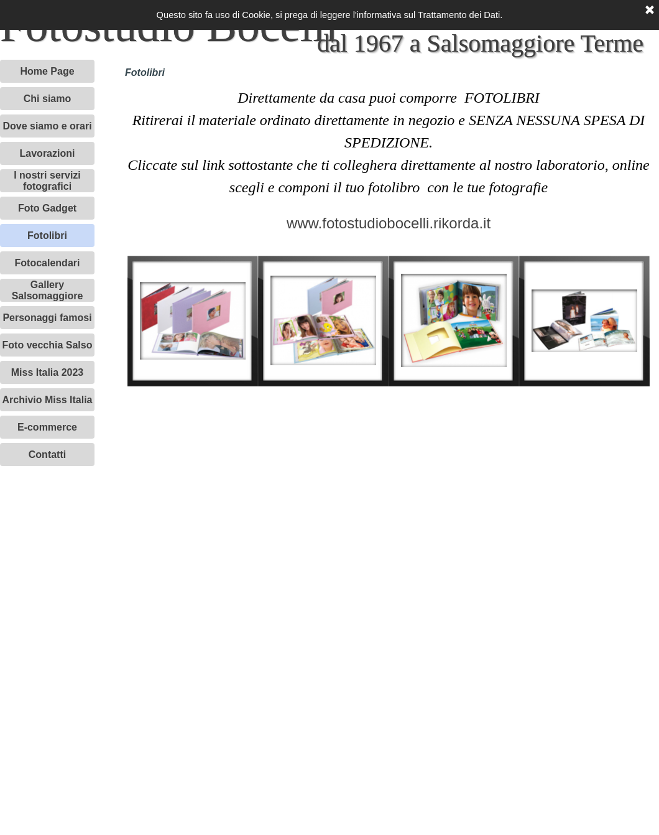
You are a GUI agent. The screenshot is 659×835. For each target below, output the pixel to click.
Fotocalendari (47, 263)
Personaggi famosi (46, 317)
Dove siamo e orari (46, 126)
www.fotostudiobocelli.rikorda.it (389, 223)
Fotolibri (47, 235)
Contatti (47, 454)
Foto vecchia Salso (47, 345)
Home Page (47, 71)
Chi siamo (47, 98)
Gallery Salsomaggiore (47, 290)
